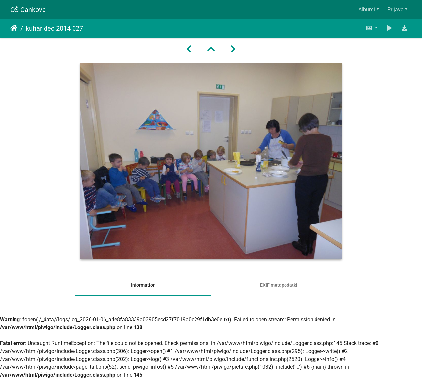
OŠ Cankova (28, 10)
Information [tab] (143, 285)
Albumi (366, 9)
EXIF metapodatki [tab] (278, 285)
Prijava (395, 9)
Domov (14, 28)
